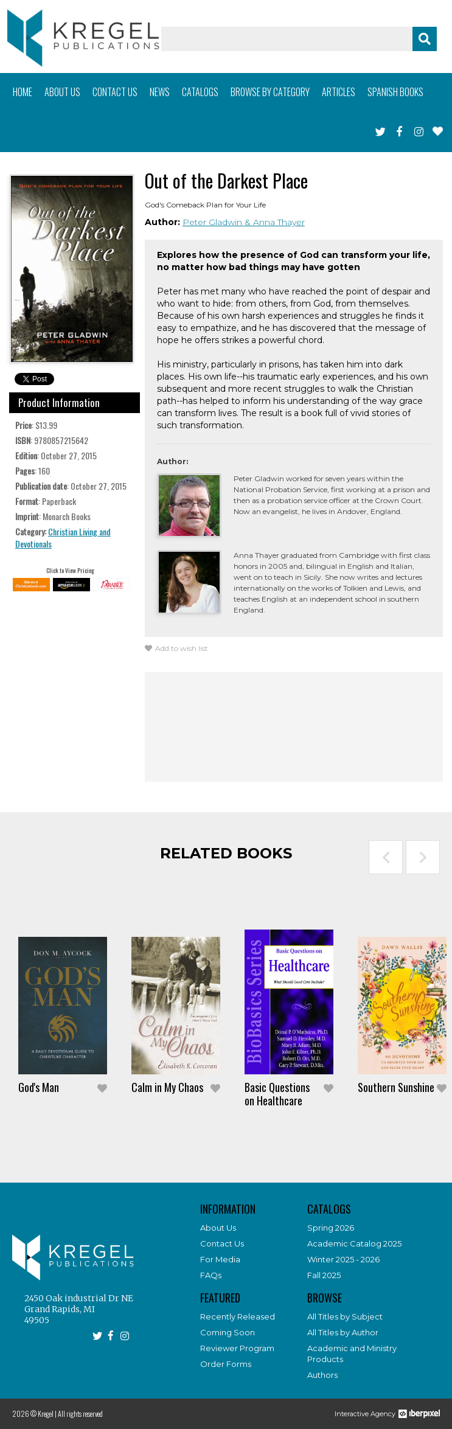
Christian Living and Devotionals (63, 537)
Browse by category (270, 92)
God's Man (38, 1087)
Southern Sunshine (396, 1087)
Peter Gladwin (214, 222)
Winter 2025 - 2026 (343, 1259)
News (160, 92)
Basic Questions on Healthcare (277, 1093)
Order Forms (225, 1364)
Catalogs (200, 92)
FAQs (210, 1275)
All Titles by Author (342, 1332)
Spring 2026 (330, 1228)
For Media (220, 1259)
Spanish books (395, 92)
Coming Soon (227, 1332)
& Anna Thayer (275, 222)
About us (62, 92)
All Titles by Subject (345, 1316)
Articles (338, 92)
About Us (218, 1228)
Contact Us (222, 1243)
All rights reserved (80, 1413)
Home (22, 92)
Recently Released (237, 1316)
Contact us (114, 92)
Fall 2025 (324, 1275)
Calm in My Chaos (167, 1087)
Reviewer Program (237, 1348)
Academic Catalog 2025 (354, 1243)
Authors (322, 1375)
